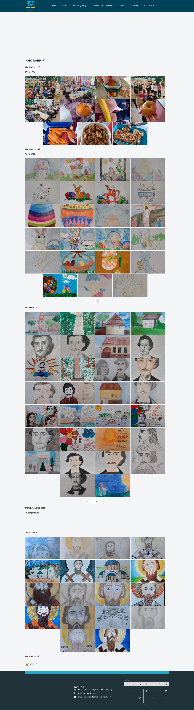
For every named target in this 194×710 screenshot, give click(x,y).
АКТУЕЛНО (96, 6)
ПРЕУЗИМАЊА (137, 6)
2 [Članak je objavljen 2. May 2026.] (159, 687)
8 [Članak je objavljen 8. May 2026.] (153, 691)
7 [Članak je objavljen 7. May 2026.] (146, 691)
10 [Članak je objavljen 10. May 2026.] (166, 691)
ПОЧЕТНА (55, 6)
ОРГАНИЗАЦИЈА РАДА (79, 6)
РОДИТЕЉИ (109, 6)
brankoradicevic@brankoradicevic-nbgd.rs (94, 697)
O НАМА (64, 6)
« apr (146, 704)
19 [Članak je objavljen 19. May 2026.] (133, 698)
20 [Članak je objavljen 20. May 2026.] (140, 698)
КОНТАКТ (151, 6)
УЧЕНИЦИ (123, 6)
